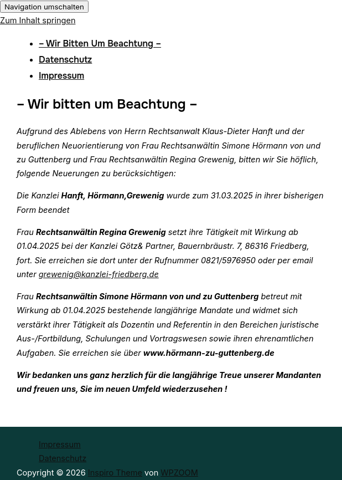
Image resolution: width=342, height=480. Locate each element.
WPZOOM (179, 473)
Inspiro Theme (115, 473)
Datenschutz (65, 59)
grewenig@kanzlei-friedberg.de (99, 274)
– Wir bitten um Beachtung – (100, 43)
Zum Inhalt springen (37, 20)
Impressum (61, 75)
